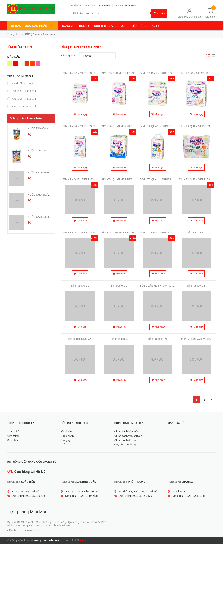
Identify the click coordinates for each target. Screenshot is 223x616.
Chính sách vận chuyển (128, 435)
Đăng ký (182, 16)
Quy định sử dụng (125, 444)
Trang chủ (13, 431)
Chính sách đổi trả (125, 440)
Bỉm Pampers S (196, 285)
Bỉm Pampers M (157, 338)
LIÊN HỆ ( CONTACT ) (145, 25)
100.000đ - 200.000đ (23, 91)
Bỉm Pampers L (196, 232)
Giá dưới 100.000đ (22, 83)
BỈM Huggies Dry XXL (80, 338)
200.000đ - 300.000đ (23, 98)
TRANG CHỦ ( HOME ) (75, 25)
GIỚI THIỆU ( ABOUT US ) (110, 25)
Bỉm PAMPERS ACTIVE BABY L (197, 338)
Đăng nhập (195, 16)
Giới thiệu (13, 435)
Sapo (83, 540)
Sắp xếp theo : (69, 55)
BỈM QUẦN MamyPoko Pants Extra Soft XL (165, 285)
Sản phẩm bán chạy (26, 118)
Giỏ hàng (66, 444)
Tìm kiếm (66, 431)
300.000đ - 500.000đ (23, 106)
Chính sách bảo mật (126, 431)
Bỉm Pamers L (119, 285)
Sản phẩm (13, 440)
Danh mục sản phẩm (31, 25)
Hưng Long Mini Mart (47, 540)
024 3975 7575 (101, 5)
